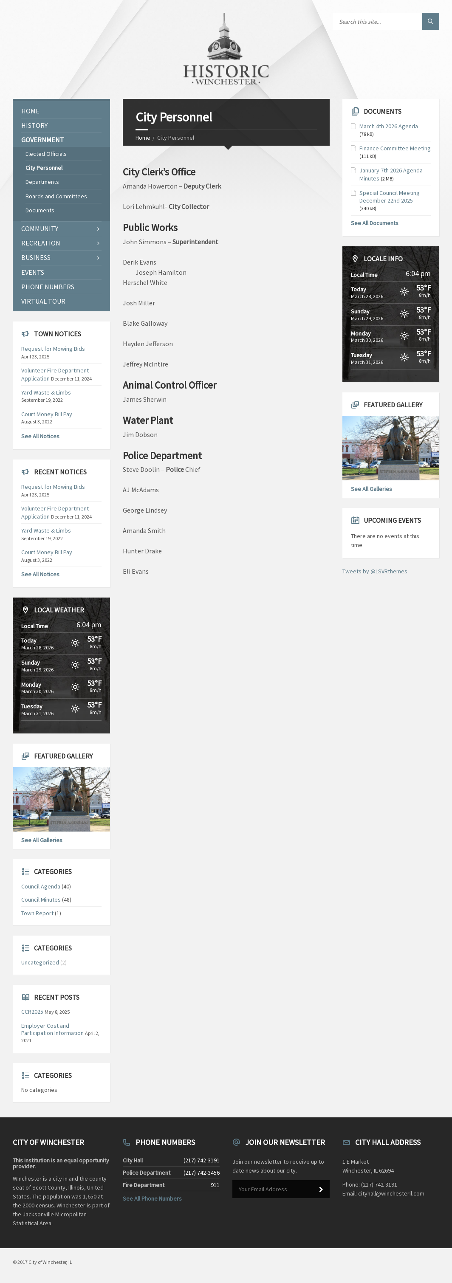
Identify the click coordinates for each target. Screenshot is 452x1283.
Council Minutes (41, 899)
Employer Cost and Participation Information (52, 1029)
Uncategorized (40, 962)
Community (39, 228)
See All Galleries (41, 840)
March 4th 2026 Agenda (388, 126)
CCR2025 (32, 1011)
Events (32, 272)
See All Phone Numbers (152, 1198)
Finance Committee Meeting (395, 148)
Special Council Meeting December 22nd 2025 (389, 196)
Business (36, 257)
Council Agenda (40, 886)
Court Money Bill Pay (46, 414)
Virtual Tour (43, 301)
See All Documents (374, 223)
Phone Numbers (47, 286)
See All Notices (40, 436)
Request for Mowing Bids (53, 348)
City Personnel (43, 168)
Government (42, 139)
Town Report (37, 913)
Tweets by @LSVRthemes (374, 571)
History (34, 125)
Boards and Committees (56, 196)
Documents (39, 210)
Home (143, 137)
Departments (42, 182)
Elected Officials (46, 154)
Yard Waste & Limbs (46, 392)
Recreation (40, 243)
